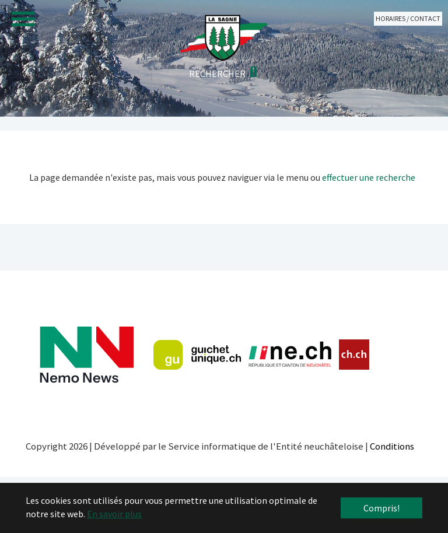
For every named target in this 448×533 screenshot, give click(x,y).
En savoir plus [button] (114, 514)
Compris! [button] (381, 508)
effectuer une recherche (368, 177)
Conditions (392, 446)
